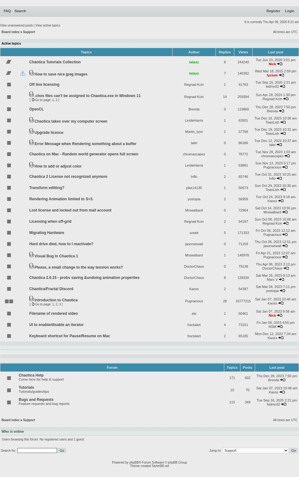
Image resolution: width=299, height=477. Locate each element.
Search (20, 11)
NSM (272, 327)
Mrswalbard (194, 210)
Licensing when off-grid (50, 221)
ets (194, 313)
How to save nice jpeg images (61, 74)
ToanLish (272, 122)
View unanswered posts (16, 25)
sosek (194, 233)
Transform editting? (46, 188)
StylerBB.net (160, 466)
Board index (11, 32)
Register (273, 11)
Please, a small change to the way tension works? (79, 267)
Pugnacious (272, 167)
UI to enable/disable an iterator (56, 325)
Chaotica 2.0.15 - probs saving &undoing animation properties (84, 277)
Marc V (272, 279)
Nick (272, 64)
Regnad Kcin (194, 84)
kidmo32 (272, 86)
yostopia (194, 199)
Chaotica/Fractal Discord (51, 289)
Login (289, 11)
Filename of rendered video (53, 313)
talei (194, 143)
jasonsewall (194, 244)
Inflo (194, 176)
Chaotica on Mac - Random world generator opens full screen (83, 154)
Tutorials (26, 387)
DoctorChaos (194, 266)
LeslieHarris (194, 120)
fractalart (194, 325)
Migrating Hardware (46, 233)
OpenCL (36, 109)
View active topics (48, 25)
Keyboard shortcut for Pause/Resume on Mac (69, 336)
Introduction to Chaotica (56, 300)
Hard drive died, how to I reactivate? (61, 244)
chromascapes (194, 154)
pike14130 (194, 188)
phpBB (134, 462)
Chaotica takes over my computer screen (71, 121)
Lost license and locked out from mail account (70, 210)
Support (29, 32)
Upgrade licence (49, 132)
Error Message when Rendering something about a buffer (85, 144)
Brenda (193, 109)
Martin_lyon (194, 132)
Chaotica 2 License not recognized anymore (68, 176)
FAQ (7, 11)
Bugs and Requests (36, 399)
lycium (272, 75)
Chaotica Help (31, 375)
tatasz (194, 62)
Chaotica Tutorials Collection (55, 62)
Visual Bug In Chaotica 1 (56, 256)
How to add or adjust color (58, 166)
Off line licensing (44, 84)
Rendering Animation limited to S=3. (61, 199)
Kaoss (272, 201)
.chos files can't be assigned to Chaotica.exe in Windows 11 (88, 96)
